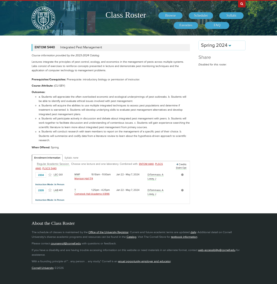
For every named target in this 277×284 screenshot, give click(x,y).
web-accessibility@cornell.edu (216, 250)
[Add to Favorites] (50, 175)
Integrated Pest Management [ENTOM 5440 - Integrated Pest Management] (81, 47)
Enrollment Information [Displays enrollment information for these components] (47, 157)
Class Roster (126, 14)
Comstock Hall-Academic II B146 (92, 193)
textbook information (184, 237)
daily (193, 232)
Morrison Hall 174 (83, 178)
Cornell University (43, 268)
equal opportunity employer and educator (144, 261)
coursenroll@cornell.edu (66, 243)
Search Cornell (242, 3)
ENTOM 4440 (146, 164)
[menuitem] (170, 15)
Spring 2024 (216, 45)
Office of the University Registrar (108, 232)
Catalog (131, 237)
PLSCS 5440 (49, 168)
